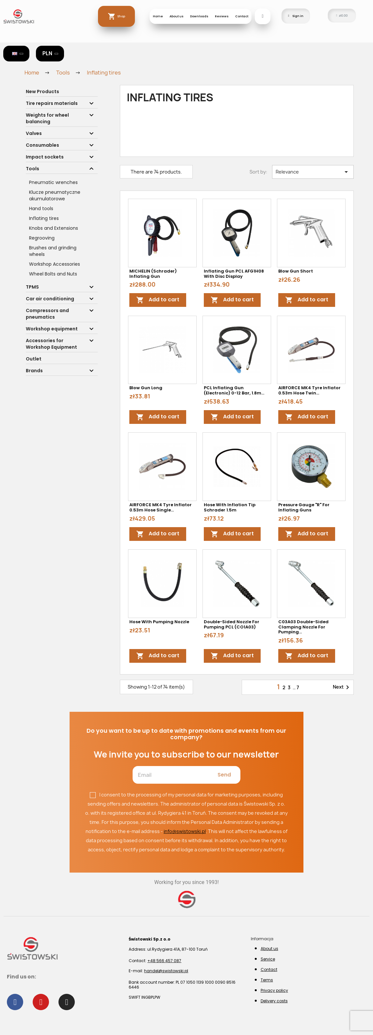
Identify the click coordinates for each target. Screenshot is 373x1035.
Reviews (222, 16)
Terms (267, 980)
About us (177, 16)
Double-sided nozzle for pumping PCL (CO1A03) (231, 624)
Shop (121, 16)
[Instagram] (66, 1002)
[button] (262, 16)
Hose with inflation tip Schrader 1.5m (229, 507)
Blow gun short (295, 271)
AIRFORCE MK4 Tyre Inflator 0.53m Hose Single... (160, 507)
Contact (241, 16)
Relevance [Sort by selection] (313, 172)
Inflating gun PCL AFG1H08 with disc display (234, 273)
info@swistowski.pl (185, 831)
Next (342, 687)
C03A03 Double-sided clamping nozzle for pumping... (303, 627)
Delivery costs (274, 1001)
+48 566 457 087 (164, 960)
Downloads (199, 16)
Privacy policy (274, 990)
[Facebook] (15, 1002)
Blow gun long (145, 388)
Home (158, 16)
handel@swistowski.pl (166, 971)
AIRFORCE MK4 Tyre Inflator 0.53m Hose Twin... (309, 390)
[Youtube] (41, 1002)
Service (268, 959)
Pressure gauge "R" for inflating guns (304, 507)
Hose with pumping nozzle (159, 622)
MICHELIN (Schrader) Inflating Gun (153, 273)
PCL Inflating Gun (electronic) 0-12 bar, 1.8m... (234, 390)
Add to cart (157, 300)
